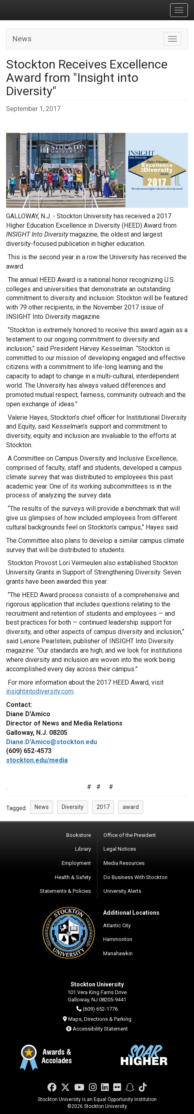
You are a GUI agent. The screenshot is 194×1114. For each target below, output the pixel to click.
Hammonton (117, 939)
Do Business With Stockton (135, 877)
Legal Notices (119, 849)
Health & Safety (73, 877)
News (22, 38)
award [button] (131, 807)
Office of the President (129, 835)
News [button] (41, 807)
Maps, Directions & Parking (99, 1019)
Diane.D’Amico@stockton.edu (51, 742)
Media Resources (123, 863)
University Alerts (122, 891)
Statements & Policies (65, 891)
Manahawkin (118, 953)
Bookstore (78, 835)
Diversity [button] (73, 807)
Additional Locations (131, 912)
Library (83, 849)
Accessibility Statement (100, 1029)
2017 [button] (103, 807)
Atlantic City (117, 925)
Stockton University (44, 9)
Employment (76, 863)
